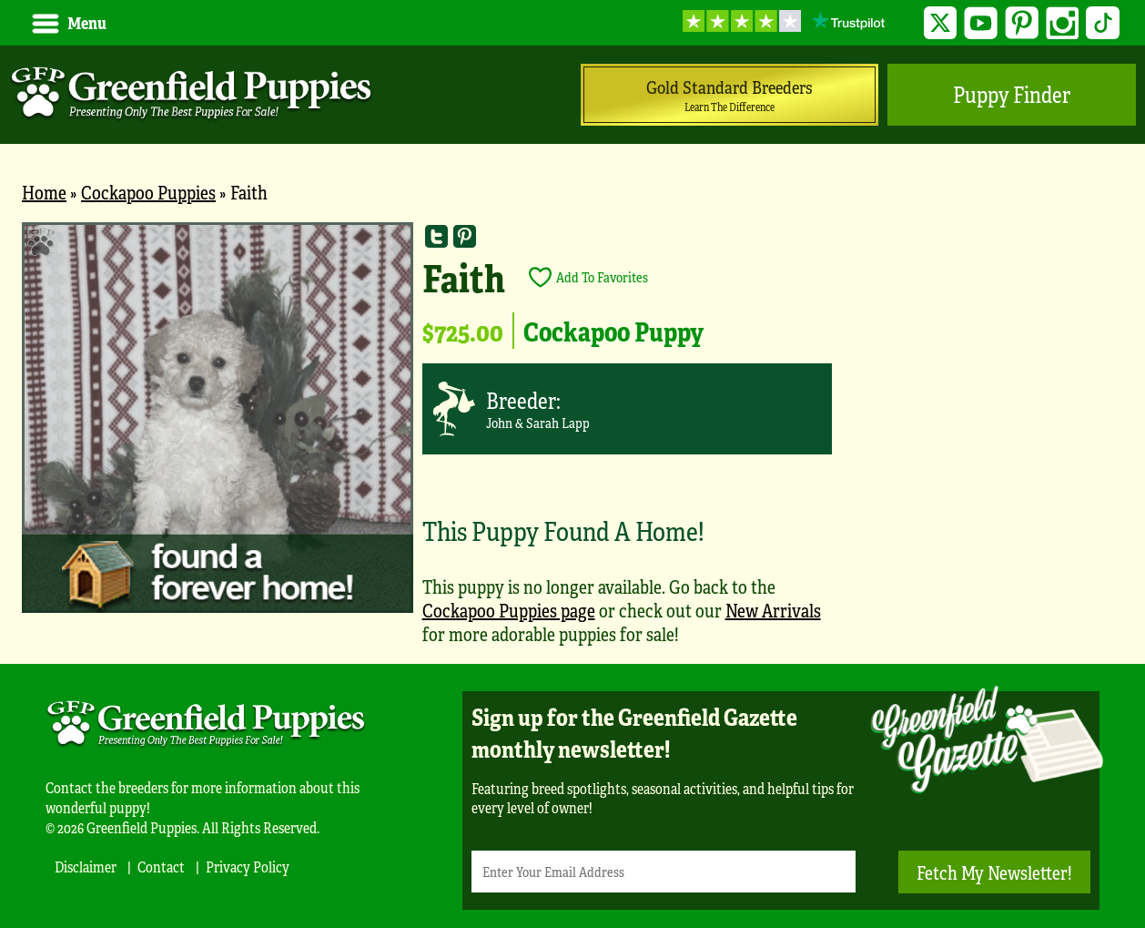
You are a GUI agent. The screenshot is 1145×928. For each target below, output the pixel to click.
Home (44, 191)
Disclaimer (86, 866)
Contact (161, 866)
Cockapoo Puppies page (508, 610)
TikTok (1103, 23)
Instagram (1062, 23)
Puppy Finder (1011, 94)
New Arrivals (773, 610)
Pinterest (1022, 23)
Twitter (941, 23)
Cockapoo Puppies (148, 191)
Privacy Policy (247, 866)
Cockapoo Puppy (613, 330)
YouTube (981, 23)
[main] (572, 443)
